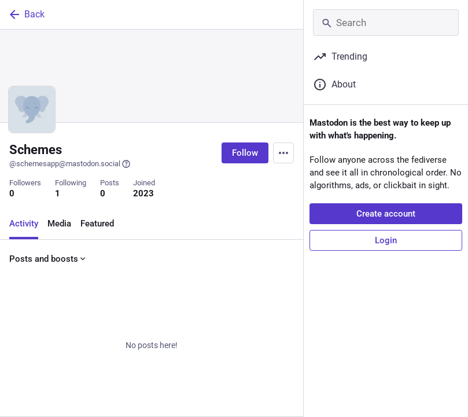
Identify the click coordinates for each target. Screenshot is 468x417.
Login (386, 240)
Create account (385, 214)
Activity (23, 223)
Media (59, 223)
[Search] (386, 22)
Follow (245, 153)
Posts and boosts (48, 259)
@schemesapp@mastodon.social (70, 164)
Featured (97, 223)
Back (26, 14)
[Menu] (283, 152)
